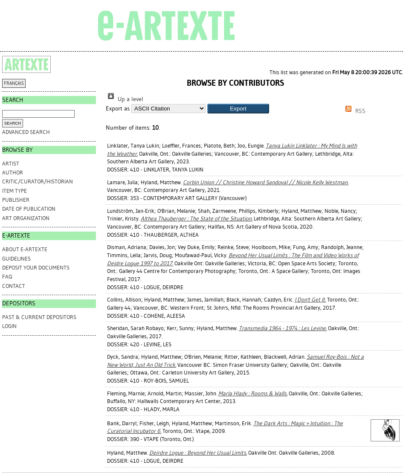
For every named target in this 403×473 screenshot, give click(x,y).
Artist (10, 163)
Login (9, 326)
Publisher (15, 200)
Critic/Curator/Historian (37, 181)
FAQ (7, 276)
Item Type (14, 191)
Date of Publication (28, 209)
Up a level (124, 99)
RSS (353, 111)
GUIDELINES (16, 258)
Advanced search (26, 132)
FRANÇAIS (14, 83)
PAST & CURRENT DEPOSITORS (39, 317)
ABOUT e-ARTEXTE (24, 249)
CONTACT (13, 286)
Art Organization (25, 218)
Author (12, 172)
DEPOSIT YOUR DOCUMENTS (36, 267)
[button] (238, 108)
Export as (118, 108)
